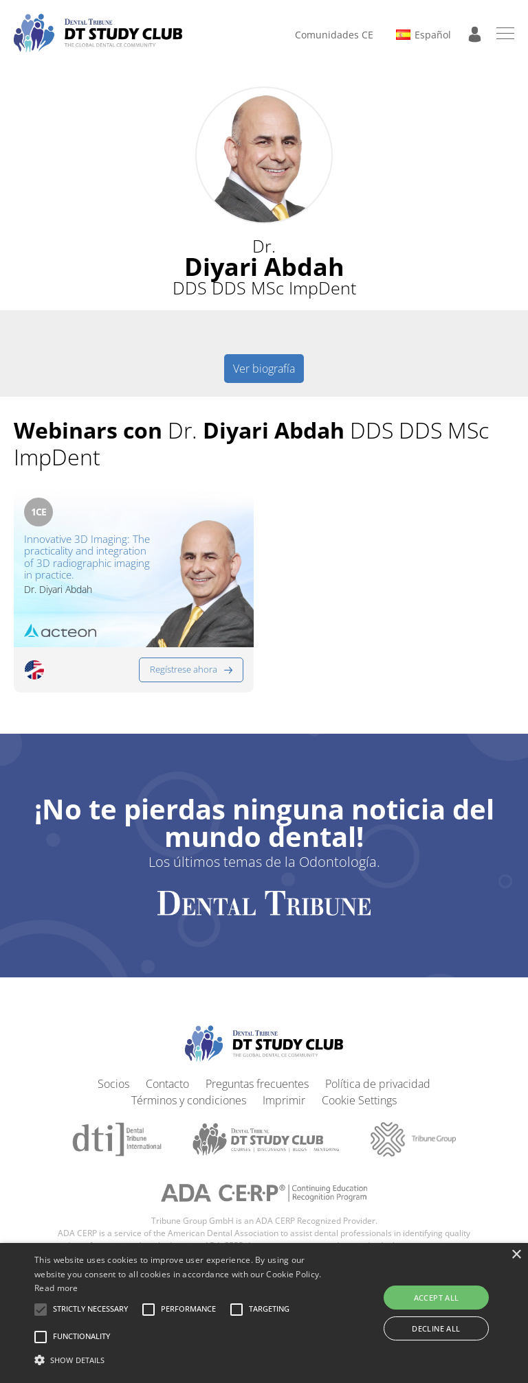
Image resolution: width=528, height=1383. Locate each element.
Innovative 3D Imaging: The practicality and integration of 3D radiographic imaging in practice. (87, 557)
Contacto (167, 1083)
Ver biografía (264, 368)
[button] (90, 1309)
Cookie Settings (359, 1100)
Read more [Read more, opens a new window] (56, 1288)
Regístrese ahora (183, 669)
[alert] (264, 1313)
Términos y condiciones (188, 1100)
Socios (113, 1083)
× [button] (516, 1255)
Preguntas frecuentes (257, 1083)
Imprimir (284, 1100)
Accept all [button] (436, 1297)
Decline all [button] (436, 1328)
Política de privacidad (377, 1083)
